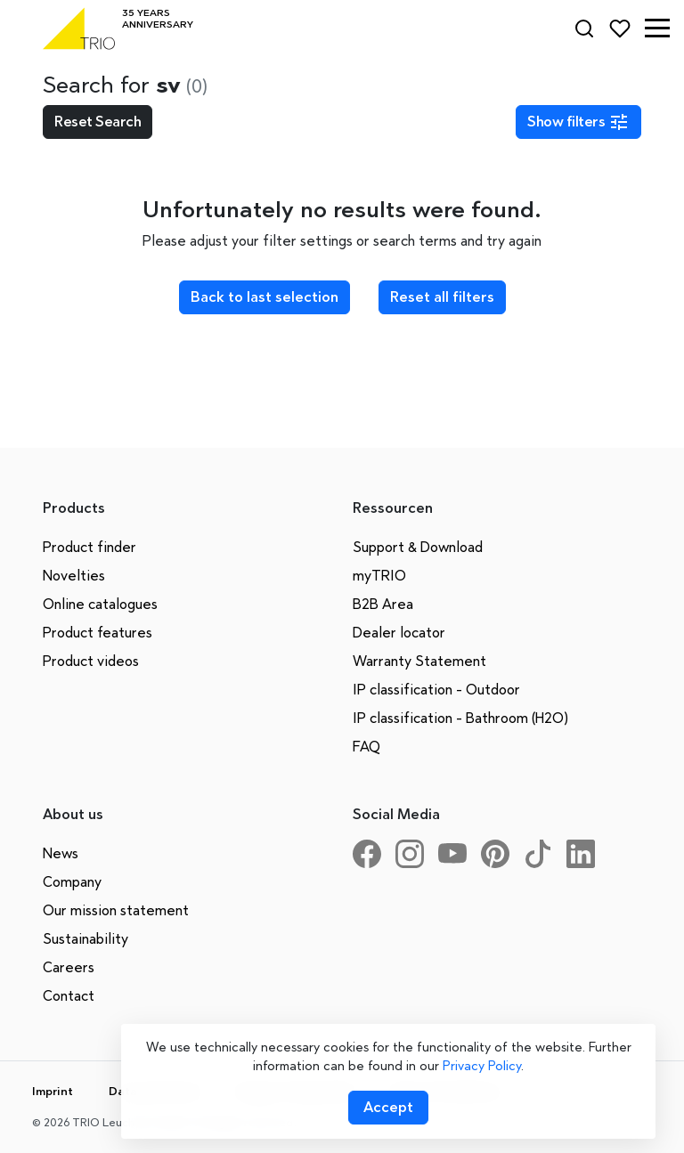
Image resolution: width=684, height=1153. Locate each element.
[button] (657, 28)
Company (72, 881)
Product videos (91, 661)
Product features (97, 632)
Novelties (74, 575)
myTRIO (379, 575)
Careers (68, 967)
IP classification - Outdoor (436, 689)
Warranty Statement (419, 661)
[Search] (584, 28)
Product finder (89, 547)
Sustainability (85, 938)
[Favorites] (620, 28)
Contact (68, 995)
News (60, 853)
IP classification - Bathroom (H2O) (460, 718)
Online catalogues (100, 604)
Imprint (52, 1091)
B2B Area (383, 604)
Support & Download (418, 547)
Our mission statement (116, 910)
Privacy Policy (482, 1066)
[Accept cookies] (388, 1108)
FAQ (366, 746)
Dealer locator (399, 632)
